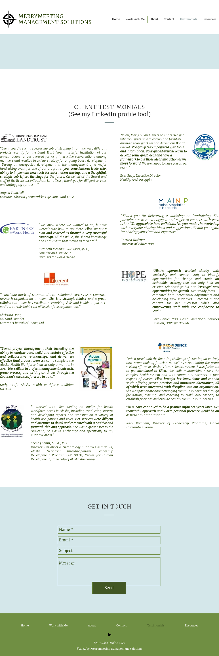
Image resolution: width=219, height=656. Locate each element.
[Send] (109, 588)
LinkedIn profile (114, 114)
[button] (154, 19)
